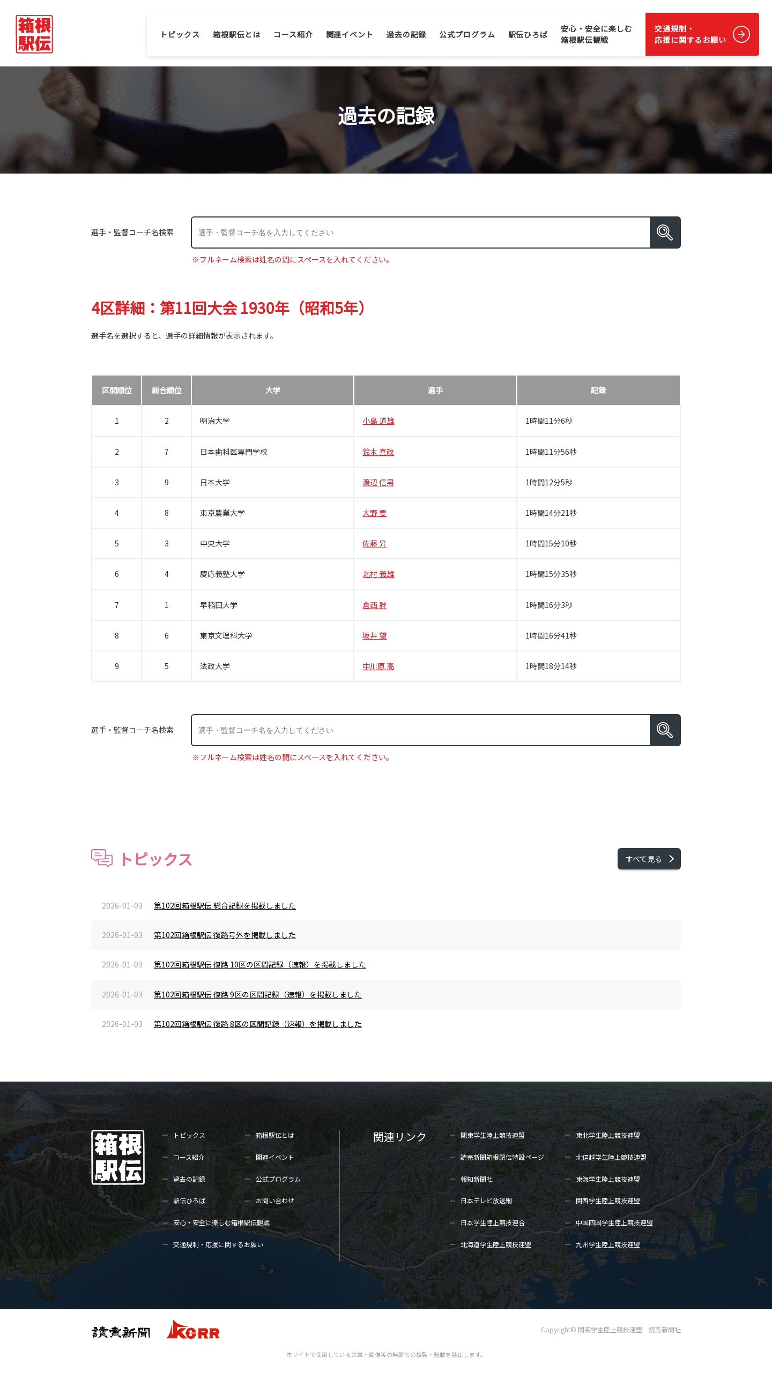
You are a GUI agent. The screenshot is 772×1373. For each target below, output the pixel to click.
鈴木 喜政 (378, 451)
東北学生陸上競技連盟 (608, 1134)
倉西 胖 (374, 604)
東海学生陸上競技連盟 (608, 1178)
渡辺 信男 (378, 482)
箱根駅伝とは (237, 34)
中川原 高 (378, 666)
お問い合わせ (275, 1200)
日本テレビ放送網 (486, 1200)
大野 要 (374, 512)
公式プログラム (467, 34)
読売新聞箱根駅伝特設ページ (502, 1156)
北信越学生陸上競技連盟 (611, 1156)
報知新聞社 (477, 1178)
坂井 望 (374, 635)
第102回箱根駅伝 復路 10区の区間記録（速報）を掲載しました (260, 964)
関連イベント (350, 34)
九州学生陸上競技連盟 (608, 1244)
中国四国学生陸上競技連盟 (614, 1222)
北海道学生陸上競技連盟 (496, 1244)
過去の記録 (406, 34)
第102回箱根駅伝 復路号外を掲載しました (225, 934)
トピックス (179, 34)
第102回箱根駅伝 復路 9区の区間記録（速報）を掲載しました (258, 994)
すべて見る (644, 858)
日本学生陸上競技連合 (493, 1222)
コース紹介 (293, 34)
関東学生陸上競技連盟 (493, 1134)
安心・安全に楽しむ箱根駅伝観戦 (597, 34)
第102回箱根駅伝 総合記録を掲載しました (225, 905)
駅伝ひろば (528, 34)
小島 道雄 (378, 420)
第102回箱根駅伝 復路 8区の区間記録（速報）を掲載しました (258, 1023)
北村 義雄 (378, 573)
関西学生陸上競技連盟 (608, 1200)
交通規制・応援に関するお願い (690, 34)
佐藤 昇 (374, 543)
